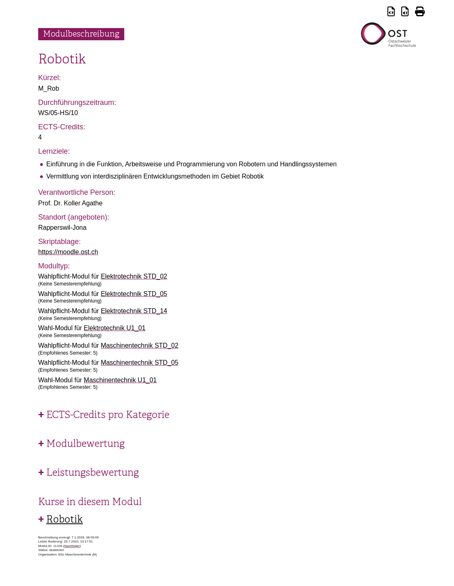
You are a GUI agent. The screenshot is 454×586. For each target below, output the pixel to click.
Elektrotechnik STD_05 (134, 293)
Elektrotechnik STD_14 (134, 310)
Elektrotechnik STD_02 (134, 276)
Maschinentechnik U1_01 (120, 380)
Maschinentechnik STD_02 (139, 345)
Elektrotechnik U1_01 (114, 328)
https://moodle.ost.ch (68, 251)
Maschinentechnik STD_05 (139, 362)
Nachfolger (72, 546)
